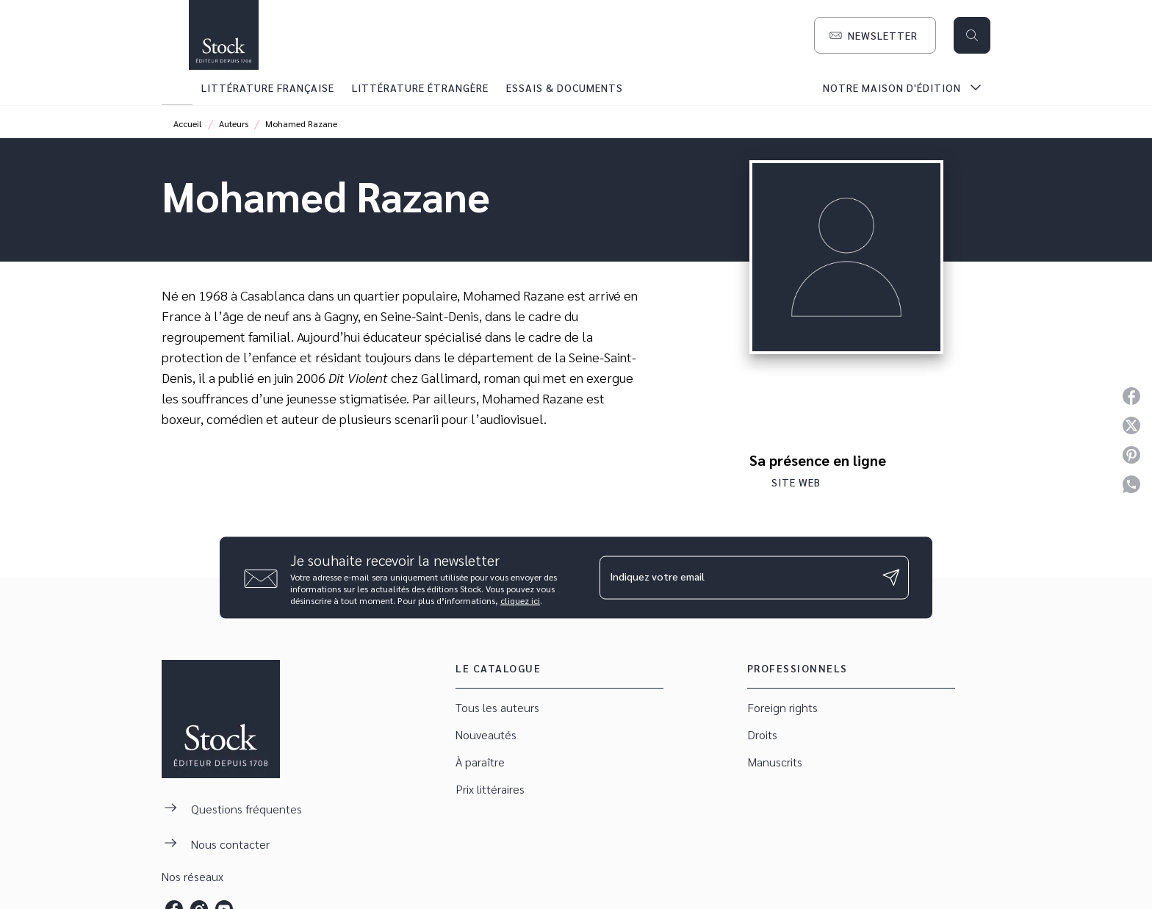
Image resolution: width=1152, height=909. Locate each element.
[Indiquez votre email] (736, 577)
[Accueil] (223, 35)
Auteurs (233, 123)
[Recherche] (972, 35)
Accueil (187, 123)
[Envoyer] (891, 577)
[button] (875, 35)
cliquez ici (520, 600)
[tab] (177, 87)
